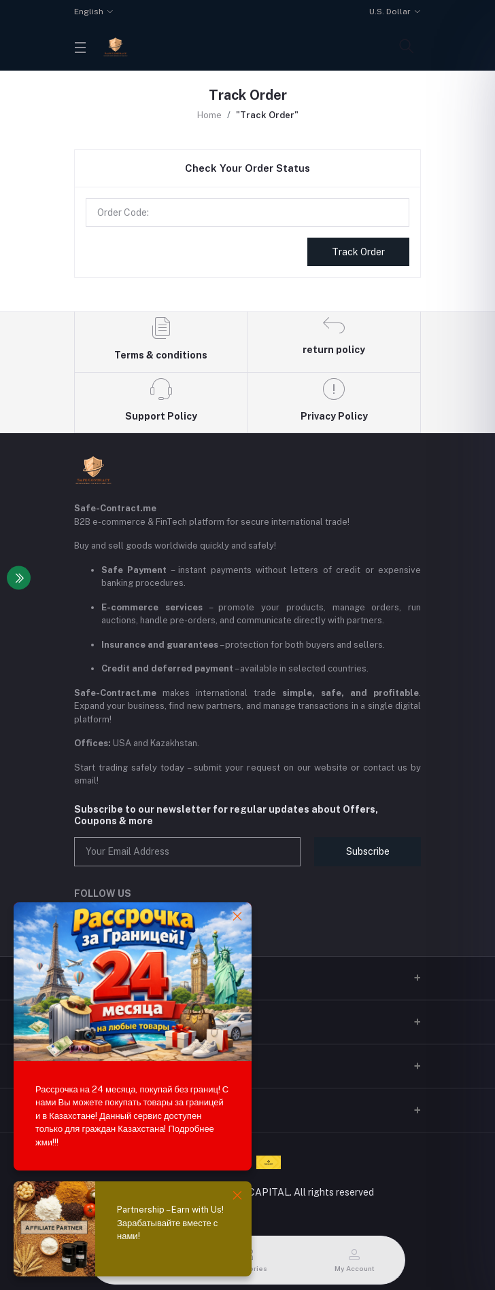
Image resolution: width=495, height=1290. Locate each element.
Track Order (358, 251)
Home (209, 115)
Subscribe (368, 851)
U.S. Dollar (390, 11)
